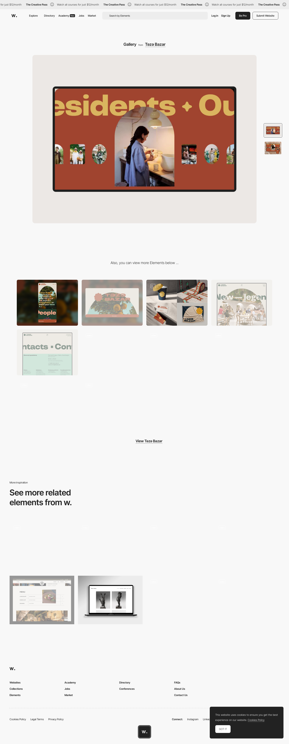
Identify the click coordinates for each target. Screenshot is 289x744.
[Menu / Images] (42, 600)
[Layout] (47, 402)
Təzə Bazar (155, 44)
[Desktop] (112, 303)
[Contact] (47, 352)
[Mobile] (47, 303)
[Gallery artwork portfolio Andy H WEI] (178, 599)
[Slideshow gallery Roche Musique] (247, 545)
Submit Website (265, 15)
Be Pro (243, 15)
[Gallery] (42, 546)
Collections (16, 688)
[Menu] (177, 352)
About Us (179, 688)
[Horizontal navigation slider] (110, 545)
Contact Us (180, 695)
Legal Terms (37, 719)
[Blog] (241, 352)
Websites (15, 682)
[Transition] (112, 402)
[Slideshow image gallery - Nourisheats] (178, 545)
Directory (49, 15)
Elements (15, 695)
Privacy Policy (56, 719)
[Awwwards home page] (144, 731)
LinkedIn (207, 719)
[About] (241, 303)
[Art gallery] (110, 600)
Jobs (81, 15)
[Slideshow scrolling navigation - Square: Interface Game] (247, 599)
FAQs (177, 682)
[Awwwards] (14, 15)
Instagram (193, 719)
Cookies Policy (18, 719)
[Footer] (112, 352)
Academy (66, 15)
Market (92, 15)
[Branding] (177, 303)
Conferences (127, 688)
